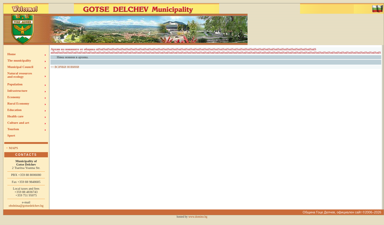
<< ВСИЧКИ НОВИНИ (65, 67)
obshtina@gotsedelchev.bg (26, 205)
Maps (13, 148)
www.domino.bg (197, 216)
